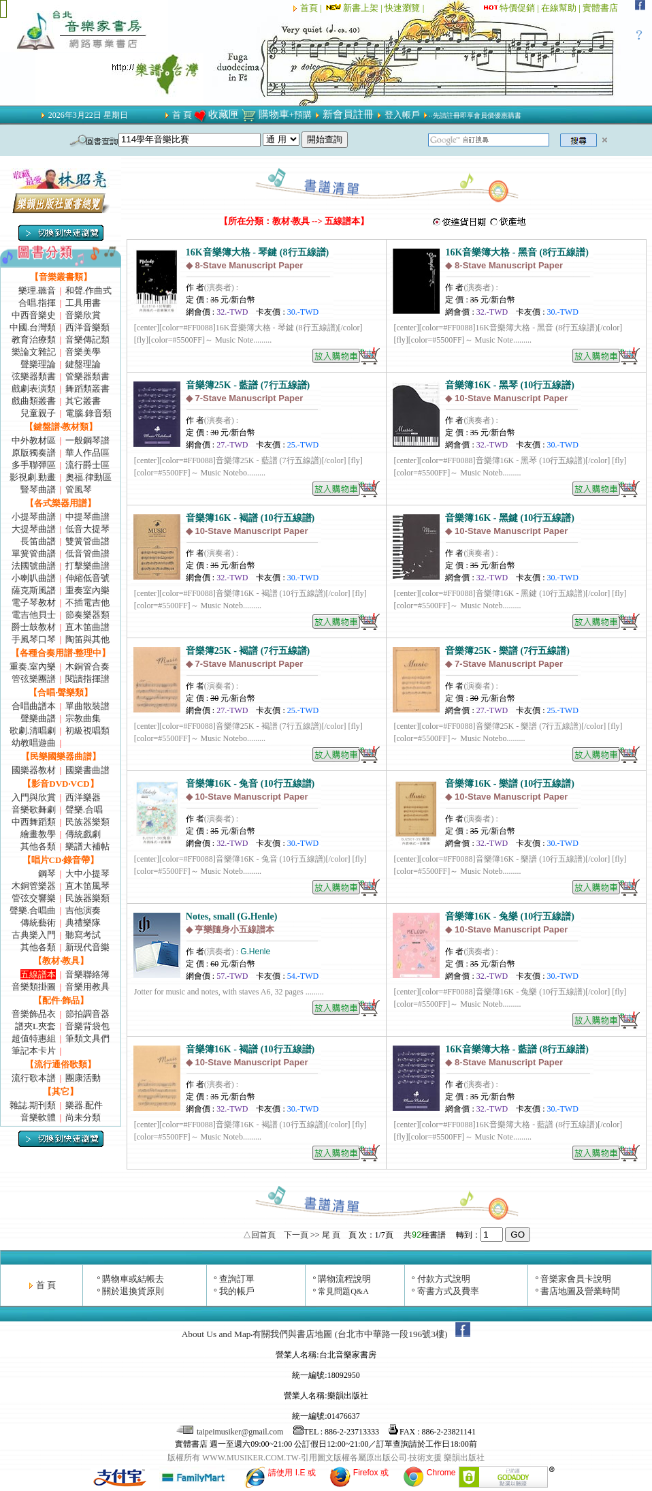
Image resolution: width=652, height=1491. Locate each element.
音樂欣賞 (83, 315)
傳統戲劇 (83, 834)
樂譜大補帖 (87, 846)
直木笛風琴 (87, 886)
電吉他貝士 (34, 615)
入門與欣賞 (34, 797)
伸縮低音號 (87, 578)
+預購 (300, 115)
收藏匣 (223, 114)
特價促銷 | (520, 8)
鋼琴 (47, 873)
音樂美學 (83, 352)
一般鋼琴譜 (87, 440)
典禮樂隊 (83, 922)
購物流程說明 (344, 1279)
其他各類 (38, 846)
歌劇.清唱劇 (33, 730)
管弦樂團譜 (34, 679)
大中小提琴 (87, 873)
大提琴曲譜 (34, 529)
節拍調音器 (87, 1014)
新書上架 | (354, 8)
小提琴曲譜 (34, 517)
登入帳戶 (402, 115)
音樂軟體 (38, 1117)
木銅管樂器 (34, 886)
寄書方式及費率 (448, 1291)
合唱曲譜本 (34, 706)
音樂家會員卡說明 (575, 1279)
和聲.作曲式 (88, 290)
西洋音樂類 (87, 327)
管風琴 (78, 489)
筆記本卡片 (34, 1051)
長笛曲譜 (38, 541)
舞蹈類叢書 (87, 388)
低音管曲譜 (87, 553)
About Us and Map (216, 1334)
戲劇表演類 (34, 388)
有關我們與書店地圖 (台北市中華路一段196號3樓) (349, 1334)
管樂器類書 (87, 376)
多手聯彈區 (34, 465)
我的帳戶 (237, 1291)
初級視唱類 (87, 730)
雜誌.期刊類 (33, 1105)
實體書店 (600, 8)
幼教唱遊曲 (34, 743)
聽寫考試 (83, 935)
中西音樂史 (34, 315)
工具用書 (83, 303)
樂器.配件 (84, 1105)
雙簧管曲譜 (87, 541)
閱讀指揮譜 (87, 679)
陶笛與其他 (87, 639)
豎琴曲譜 (38, 489)
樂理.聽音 (37, 290)
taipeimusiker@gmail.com (230, 1432)
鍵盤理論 (83, 364)
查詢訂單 (237, 1279)
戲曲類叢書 (34, 401)
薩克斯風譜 (34, 590)
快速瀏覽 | (405, 8)
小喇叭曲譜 (34, 578)
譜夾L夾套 (35, 1026)
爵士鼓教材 (34, 627)
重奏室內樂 (87, 590)
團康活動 (83, 1078)
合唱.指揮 (37, 303)
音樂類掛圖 (34, 987)
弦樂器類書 (34, 376)
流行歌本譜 (34, 1078)
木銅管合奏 (87, 666)
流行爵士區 (87, 465)
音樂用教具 (87, 987)
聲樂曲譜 (38, 718)
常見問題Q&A (343, 1291)
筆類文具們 (87, 1038)
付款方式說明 (443, 1279)
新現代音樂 (87, 947)
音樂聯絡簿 (87, 974)
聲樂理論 (38, 364)
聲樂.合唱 (84, 809)
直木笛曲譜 (87, 627)
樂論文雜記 (34, 352)
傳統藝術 (38, 922)
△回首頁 (259, 1235)
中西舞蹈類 (34, 822)
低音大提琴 (87, 529)
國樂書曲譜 (87, 770)
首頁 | (312, 8)
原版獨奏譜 (34, 453)
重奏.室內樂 (33, 666)
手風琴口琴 (34, 639)
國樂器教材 (34, 770)
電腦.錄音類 (88, 413)
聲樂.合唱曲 (33, 910)
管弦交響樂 (34, 898)
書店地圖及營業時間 (580, 1291)
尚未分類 (83, 1117)
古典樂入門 (34, 935)
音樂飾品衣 (34, 1014)
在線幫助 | (562, 8)
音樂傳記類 (87, 339)
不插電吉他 (87, 602)
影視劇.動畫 (33, 477)
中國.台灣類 (33, 327)
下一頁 (296, 1235)
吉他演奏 (83, 910)
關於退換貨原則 (133, 1291)
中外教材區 (34, 440)
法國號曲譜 (34, 566)
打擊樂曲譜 (87, 566)
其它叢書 (83, 401)
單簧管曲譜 (34, 553)
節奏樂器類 (87, 615)
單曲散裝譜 (87, 706)
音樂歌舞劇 (34, 809)
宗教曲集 (83, 718)
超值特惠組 (34, 1038)
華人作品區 (87, 453)
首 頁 (182, 115)
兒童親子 (38, 413)
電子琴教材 (34, 602)
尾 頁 (331, 1235)
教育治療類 (34, 339)
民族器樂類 (87, 822)
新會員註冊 (348, 114)
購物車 (274, 114)
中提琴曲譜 (87, 517)
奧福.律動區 (88, 477)
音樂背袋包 (87, 1026)
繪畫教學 (38, 834)
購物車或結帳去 (133, 1279)
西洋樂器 (83, 797)
